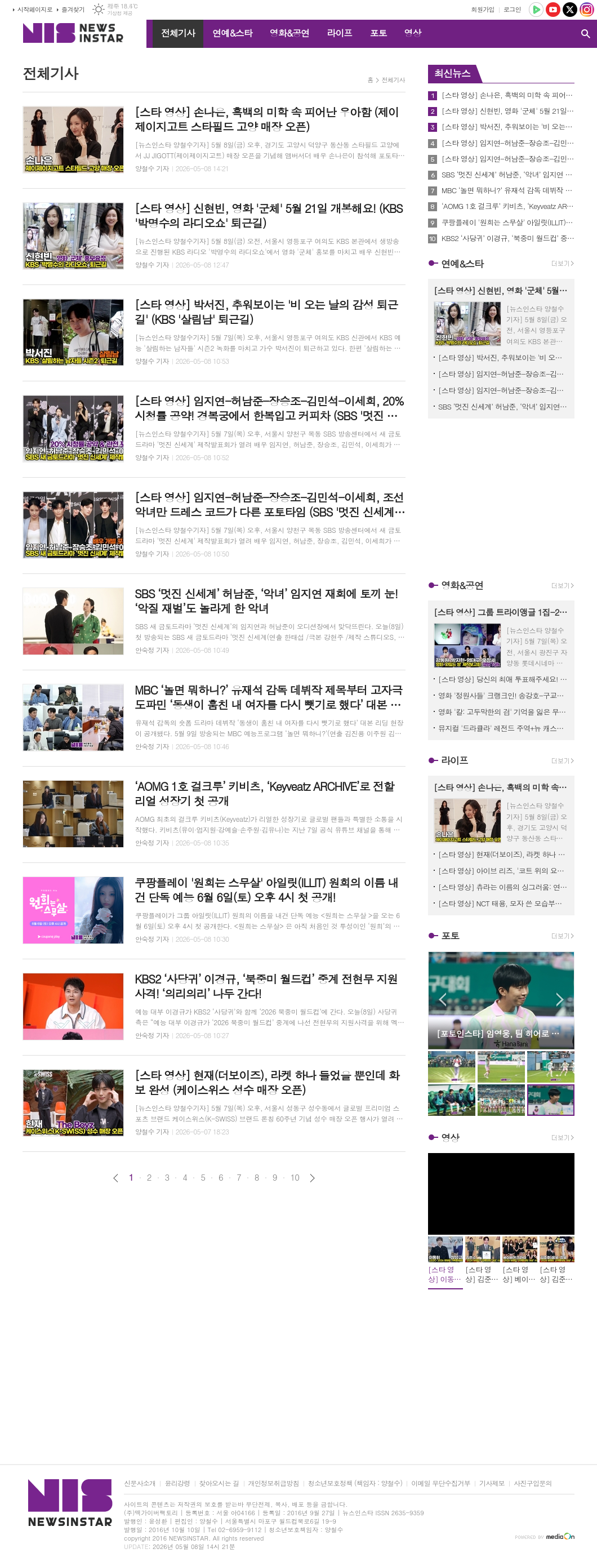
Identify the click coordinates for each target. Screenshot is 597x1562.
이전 (115, 1178)
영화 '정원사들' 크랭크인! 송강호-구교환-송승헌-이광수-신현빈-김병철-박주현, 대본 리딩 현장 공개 (503, 695)
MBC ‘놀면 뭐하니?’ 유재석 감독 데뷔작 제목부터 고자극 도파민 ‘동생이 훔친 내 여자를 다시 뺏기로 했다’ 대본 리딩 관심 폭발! (508, 190)
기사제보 (492, 1483)
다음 (312, 1178)
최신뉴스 (452, 73)
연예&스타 (232, 32)
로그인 (512, 9)
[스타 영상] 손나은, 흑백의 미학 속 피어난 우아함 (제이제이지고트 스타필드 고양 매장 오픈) (508, 95)
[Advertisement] (214, 1269)
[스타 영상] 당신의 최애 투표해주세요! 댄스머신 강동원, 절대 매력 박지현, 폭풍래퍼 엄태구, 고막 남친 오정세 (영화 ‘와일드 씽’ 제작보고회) (503, 679)
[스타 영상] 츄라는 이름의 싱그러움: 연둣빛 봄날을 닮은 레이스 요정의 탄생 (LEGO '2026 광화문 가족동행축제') (503, 887)
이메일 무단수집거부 (440, 1483)
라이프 (339, 32)
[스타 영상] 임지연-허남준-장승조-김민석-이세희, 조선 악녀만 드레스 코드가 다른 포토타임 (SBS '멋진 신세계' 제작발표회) (508, 159)
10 (295, 1177)
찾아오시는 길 (219, 1483)
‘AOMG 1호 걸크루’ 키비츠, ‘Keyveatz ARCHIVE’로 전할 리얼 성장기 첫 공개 (508, 206)
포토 (377, 32)
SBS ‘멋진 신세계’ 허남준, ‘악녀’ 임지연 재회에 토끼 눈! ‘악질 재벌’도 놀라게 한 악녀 (508, 175)
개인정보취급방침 (273, 1483)
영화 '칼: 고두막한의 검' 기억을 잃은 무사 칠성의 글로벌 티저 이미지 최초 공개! (503, 711)
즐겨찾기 (72, 9)
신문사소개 (139, 1483)
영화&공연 (290, 32)
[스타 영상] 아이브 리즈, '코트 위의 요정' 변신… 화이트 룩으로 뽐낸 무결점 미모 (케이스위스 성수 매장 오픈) (503, 870)
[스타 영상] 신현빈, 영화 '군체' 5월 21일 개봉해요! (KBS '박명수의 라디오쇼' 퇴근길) (508, 111)
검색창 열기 (585, 34)
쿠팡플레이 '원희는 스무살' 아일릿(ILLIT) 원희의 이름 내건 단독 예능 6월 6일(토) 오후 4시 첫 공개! (508, 222)
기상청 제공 (119, 13)
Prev (442, 999)
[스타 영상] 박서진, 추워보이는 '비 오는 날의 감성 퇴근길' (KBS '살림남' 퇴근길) (508, 127)
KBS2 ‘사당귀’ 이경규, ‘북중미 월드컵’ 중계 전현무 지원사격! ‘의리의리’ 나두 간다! (508, 238)
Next (560, 999)
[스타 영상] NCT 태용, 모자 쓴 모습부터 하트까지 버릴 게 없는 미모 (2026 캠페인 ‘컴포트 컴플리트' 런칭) (503, 903)
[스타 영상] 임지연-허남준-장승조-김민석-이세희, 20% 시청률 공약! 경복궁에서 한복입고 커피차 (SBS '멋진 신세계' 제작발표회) (508, 143)
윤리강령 (177, 1483)
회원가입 (482, 9)
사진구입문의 (533, 1483)
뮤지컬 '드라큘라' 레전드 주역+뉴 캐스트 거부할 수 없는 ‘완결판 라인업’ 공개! (503, 728)
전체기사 (178, 32)
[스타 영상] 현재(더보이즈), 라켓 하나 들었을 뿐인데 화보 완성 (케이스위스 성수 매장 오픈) (503, 854)
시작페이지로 (34, 9)
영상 (412, 32)
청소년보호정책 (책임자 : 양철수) (355, 1483)
